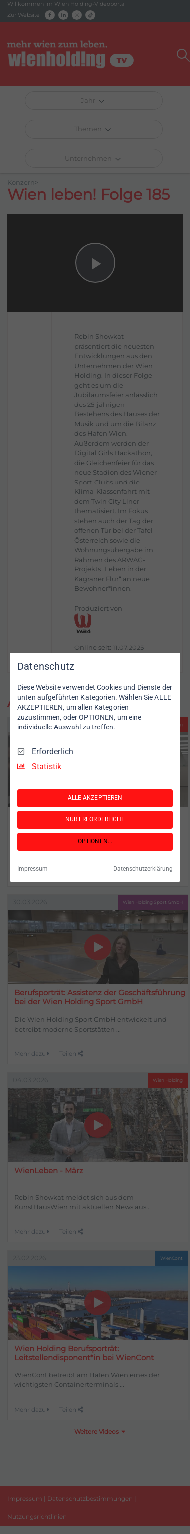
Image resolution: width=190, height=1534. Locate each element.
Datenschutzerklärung (143, 869)
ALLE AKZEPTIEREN (95, 797)
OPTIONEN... (95, 841)
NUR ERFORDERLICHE (95, 819)
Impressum (32, 869)
